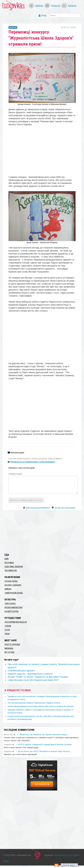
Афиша (39, 5)
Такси (7, 634)
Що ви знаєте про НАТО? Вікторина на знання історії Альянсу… (45, 751)
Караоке (8, 589)
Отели (7, 630)
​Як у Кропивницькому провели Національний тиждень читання (34, 703)
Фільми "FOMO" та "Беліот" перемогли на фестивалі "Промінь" (38, 677)
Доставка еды (11, 570)
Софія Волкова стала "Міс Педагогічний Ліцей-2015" (33, 680)
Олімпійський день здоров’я (21, 670)
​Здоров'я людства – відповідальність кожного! (30, 674)
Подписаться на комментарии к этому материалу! (32, 462)
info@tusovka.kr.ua (62, 855)
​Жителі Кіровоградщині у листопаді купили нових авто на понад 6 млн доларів (41, 706)
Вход (43, 15)
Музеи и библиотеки (13, 607)
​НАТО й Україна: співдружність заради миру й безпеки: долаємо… (46, 744)
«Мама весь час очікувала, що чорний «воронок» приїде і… (44, 735)
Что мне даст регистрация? (65, 507)
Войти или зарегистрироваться (38, 507)
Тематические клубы (14, 593)
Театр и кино (10, 603)
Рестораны (9, 563)
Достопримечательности (16, 622)
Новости (55, 5)
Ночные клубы (11, 581)
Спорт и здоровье (12, 644)
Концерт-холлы (11, 611)
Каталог (72, 5)
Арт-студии (9, 652)
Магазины (9, 648)
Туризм (8, 626)
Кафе (7, 559)
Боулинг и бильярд (13, 585)
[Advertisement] (42, 531)
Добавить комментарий (26, 500)
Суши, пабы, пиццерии (14, 567)
